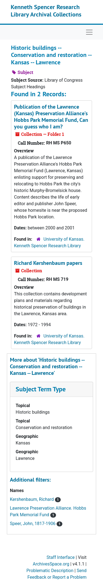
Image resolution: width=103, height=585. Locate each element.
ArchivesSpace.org (51, 564)
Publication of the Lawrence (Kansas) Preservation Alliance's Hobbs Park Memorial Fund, (51, 116)
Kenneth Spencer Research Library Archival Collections (46, 10)
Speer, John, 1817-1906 (33, 523)
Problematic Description (49, 570)
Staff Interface (61, 557)
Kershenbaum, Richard (32, 499)
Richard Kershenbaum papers (48, 263)
